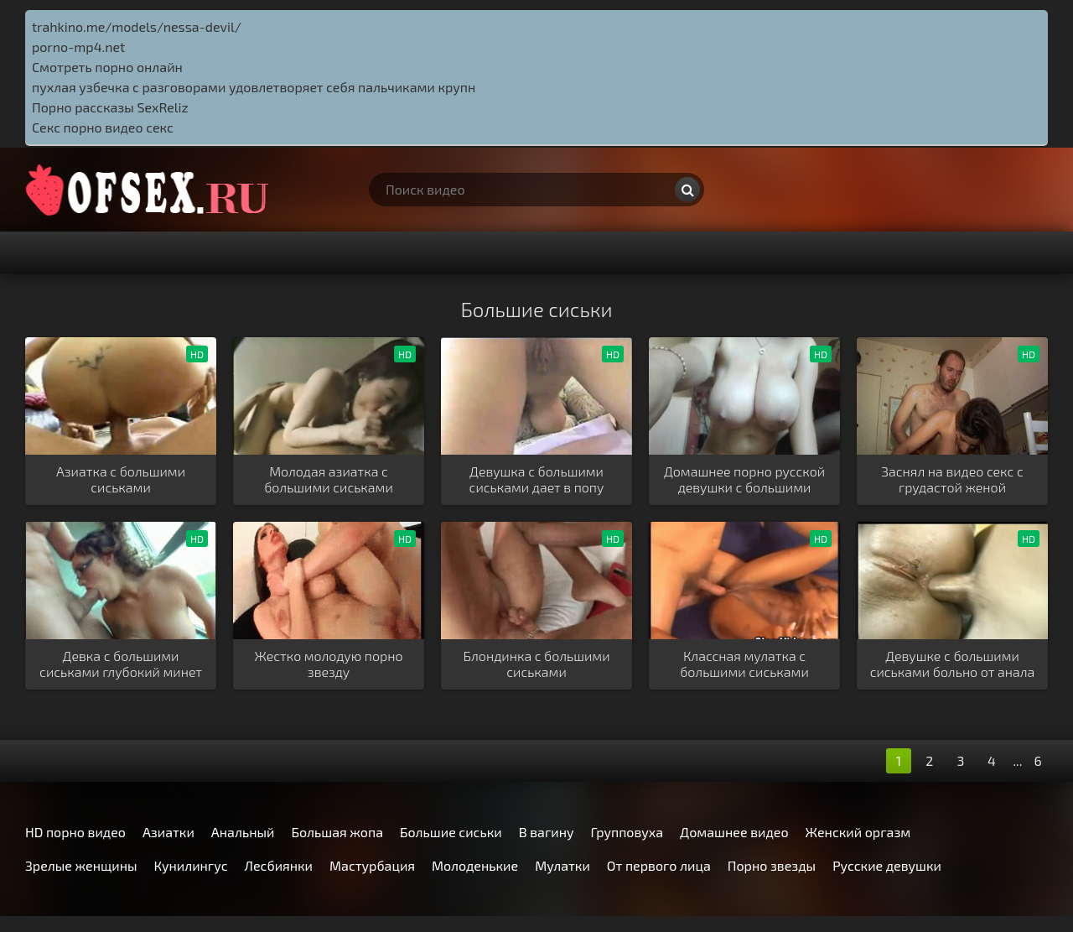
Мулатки (562, 865)
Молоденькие (475, 865)
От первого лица (659, 865)
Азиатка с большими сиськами (120, 479)
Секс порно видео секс (103, 127)
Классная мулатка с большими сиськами (744, 663)
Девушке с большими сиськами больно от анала (952, 663)
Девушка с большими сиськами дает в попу (536, 479)
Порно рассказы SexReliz (110, 107)
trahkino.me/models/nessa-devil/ (136, 26)
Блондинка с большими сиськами (536, 663)
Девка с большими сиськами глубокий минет (120, 663)
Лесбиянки (279, 865)
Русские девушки (886, 865)
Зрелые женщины (81, 865)
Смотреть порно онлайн (107, 67)
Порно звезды (772, 865)
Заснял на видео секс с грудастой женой (952, 479)
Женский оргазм (858, 832)
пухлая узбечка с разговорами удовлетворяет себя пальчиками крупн (253, 87)
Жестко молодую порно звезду (328, 663)
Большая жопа (337, 832)
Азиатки (168, 832)
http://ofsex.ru (151, 190)
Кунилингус (191, 865)
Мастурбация (372, 865)
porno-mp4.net (78, 47)
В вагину (546, 832)
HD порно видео (75, 832)
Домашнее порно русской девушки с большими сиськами (744, 480)
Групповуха (627, 832)
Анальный (243, 832)
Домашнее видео (734, 832)
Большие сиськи (451, 832)
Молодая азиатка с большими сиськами (328, 479)
